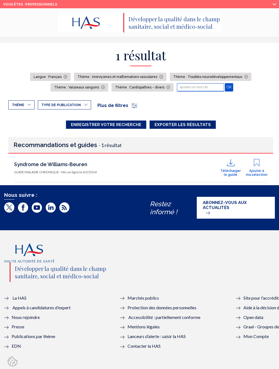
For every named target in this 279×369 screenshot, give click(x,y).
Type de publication (61, 105)
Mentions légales (143, 326)
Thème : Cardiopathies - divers (140, 87)
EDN (16, 346)
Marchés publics (143, 297)
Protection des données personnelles (161, 307)
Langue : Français (48, 77)
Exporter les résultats (183, 124)
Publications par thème (33, 336)
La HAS (19, 297)
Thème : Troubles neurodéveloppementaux (208, 77)
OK (229, 87)
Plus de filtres (117, 105)
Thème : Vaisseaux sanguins (77, 87)
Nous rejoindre (26, 317)
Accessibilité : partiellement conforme (164, 317)
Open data (253, 317)
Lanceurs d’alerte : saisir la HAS (156, 336)
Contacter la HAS (144, 346)
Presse (18, 326)
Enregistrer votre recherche (106, 124)
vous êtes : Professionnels (30, 4)
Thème (18, 105)
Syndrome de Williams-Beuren (50, 164)
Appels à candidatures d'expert (41, 307)
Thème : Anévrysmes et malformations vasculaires (118, 77)
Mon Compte (256, 336)
